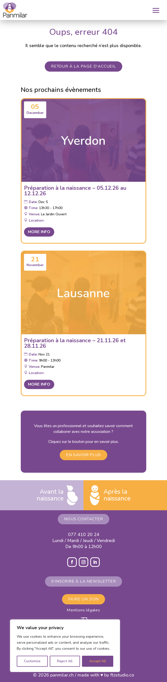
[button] (158, 10)
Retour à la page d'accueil (83, 66)
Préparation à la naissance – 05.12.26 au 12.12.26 (75, 190)
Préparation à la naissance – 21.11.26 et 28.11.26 (75, 343)
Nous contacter (83, 519)
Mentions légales (83, 610)
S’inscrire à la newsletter (83, 581)
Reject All (64, 661)
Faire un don (83, 599)
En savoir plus (83, 455)
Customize (32, 661)
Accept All (97, 661)
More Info (39, 232)
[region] (65, 645)
